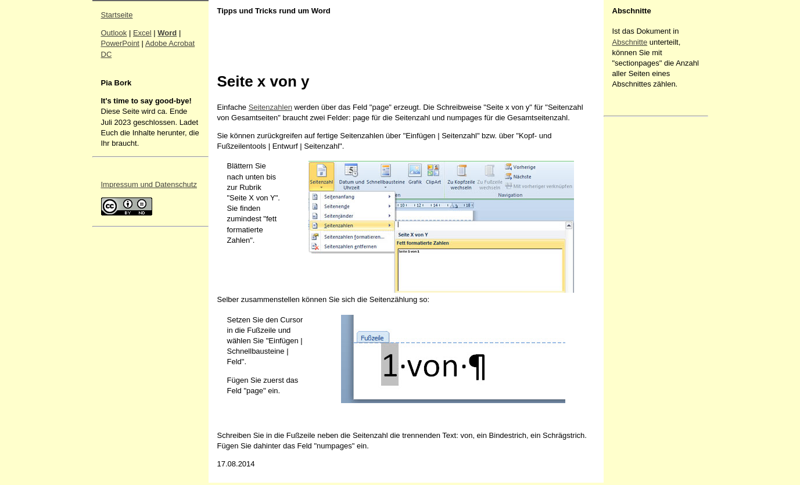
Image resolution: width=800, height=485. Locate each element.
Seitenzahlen (270, 107)
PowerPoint (120, 43)
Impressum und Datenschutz (149, 184)
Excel (142, 32)
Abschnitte (630, 42)
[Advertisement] (647, 294)
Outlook (114, 32)
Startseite (117, 14)
